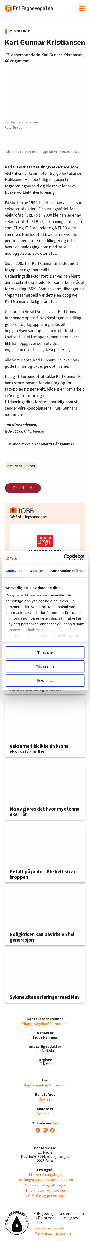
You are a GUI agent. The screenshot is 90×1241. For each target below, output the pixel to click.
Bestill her (45, 1114)
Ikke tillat (45, 680)
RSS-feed (45, 1099)
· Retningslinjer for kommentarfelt (45, 1180)
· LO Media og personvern (45, 1195)
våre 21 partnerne (31, 595)
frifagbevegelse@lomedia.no (45, 1023)
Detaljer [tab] (36, 571)
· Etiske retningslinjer (45, 1174)
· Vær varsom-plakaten (52, 1233)
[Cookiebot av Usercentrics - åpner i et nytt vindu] (64, 557)
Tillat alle (45, 652)
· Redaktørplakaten (49, 1228)
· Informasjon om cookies (45, 1190)
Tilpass (45, 666)
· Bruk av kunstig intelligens (45, 1185)
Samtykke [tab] (14, 571)
